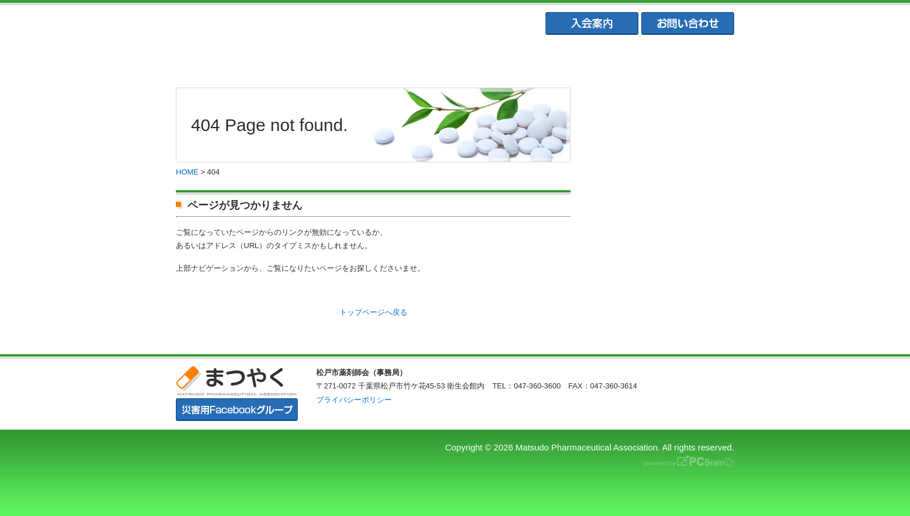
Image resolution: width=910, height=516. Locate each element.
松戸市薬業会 (454, 58)
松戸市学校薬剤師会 (568, 58)
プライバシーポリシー (354, 399)
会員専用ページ (682, 58)
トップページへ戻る (373, 312)
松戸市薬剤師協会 (340, 58)
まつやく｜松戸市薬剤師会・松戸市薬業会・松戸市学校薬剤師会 (335, 24)
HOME (187, 172)
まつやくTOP (227, 58)
